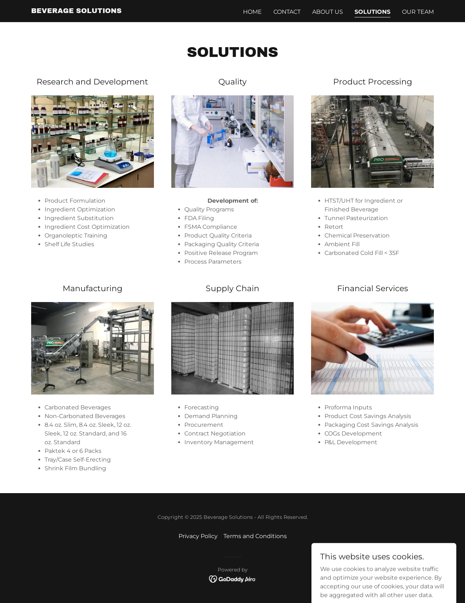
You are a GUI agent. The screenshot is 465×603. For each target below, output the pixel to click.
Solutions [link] (372, 11)
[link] (76, 11)
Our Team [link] (418, 11)
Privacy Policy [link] (198, 536)
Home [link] (252, 11)
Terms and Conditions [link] (255, 536)
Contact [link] (287, 11)
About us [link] (327, 11)
